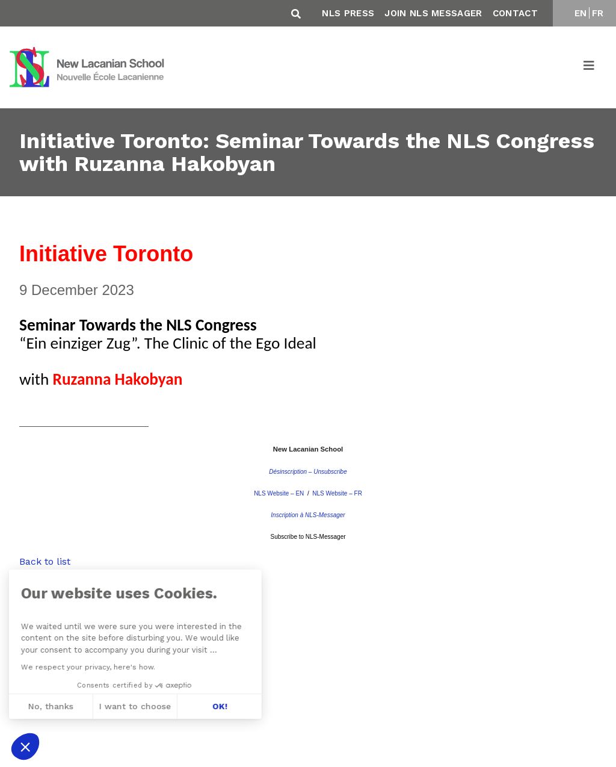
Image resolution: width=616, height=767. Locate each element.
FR (598, 13)
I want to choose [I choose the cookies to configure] (49, 706)
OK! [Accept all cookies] (133, 706)
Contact (515, 13)
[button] (25, 746)
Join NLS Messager (433, 13)
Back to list (44, 561)
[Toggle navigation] (589, 67)
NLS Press (348, 13)
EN (580, 13)
